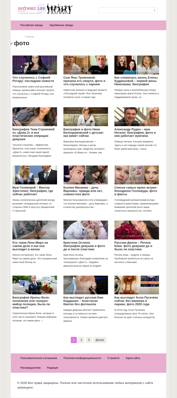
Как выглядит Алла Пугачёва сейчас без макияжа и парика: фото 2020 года (136, 301)
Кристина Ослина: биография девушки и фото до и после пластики (84, 246)
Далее (99, 340)
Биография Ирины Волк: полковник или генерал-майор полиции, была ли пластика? (31, 302)
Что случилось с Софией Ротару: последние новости (33, 79)
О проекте (113, 358)
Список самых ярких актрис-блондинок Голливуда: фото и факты (136, 191)
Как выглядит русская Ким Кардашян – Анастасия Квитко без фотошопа (83, 301)
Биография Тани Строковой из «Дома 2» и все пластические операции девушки (33, 134)
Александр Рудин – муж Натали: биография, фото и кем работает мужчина (135, 133)
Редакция (52, 368)
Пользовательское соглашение (38, 358)
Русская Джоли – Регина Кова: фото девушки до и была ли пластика (133, 246)
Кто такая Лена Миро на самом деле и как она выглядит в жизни (30, 246)
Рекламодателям (30, 368)
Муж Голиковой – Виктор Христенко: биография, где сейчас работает (32, 191)
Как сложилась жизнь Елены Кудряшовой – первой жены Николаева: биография (136, 81)
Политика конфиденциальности (82, 358)
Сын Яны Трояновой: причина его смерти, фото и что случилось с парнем (84, 81)
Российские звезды (31, 25)
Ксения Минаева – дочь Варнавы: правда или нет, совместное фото (83, 191)
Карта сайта (133, 358)
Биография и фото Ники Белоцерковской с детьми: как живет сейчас (83, 133)
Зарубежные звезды (61, 25)
